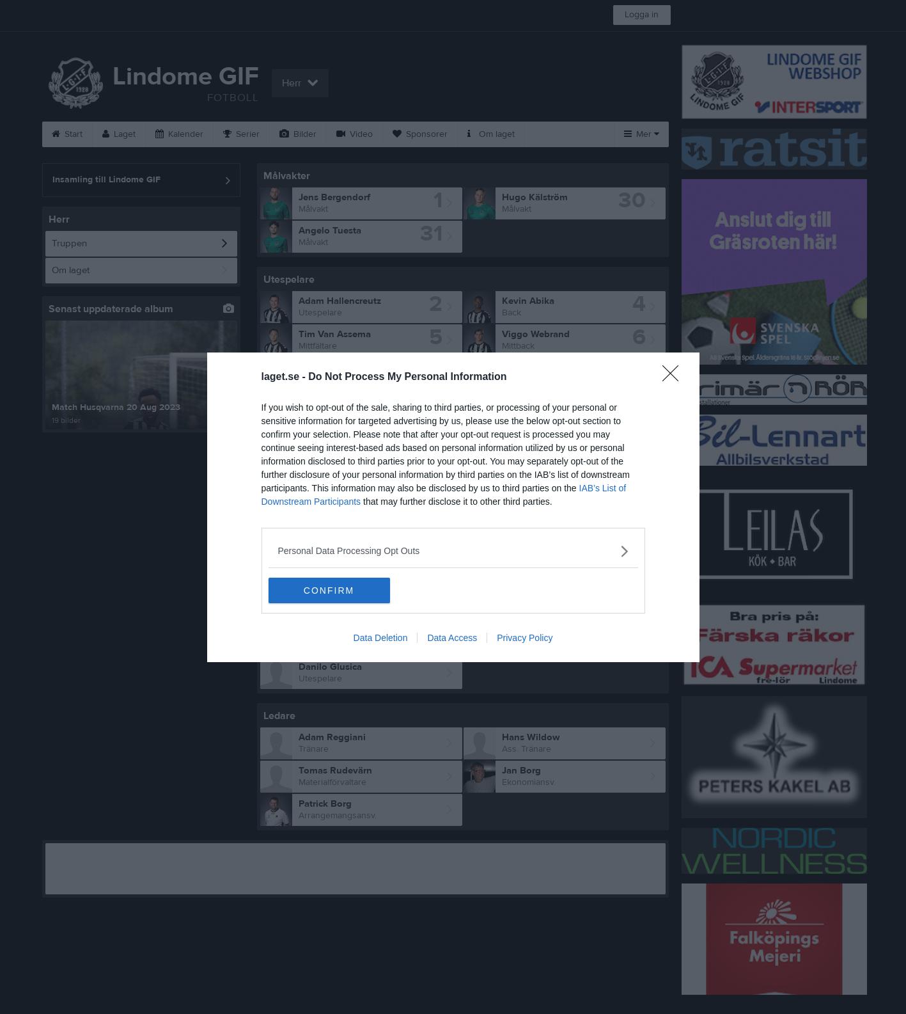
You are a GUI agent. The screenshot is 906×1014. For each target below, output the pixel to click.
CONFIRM (329, 590)
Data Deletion (381, 638)
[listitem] (453, 551)
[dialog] (453, 507)
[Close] (674, 377)
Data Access (452, 638)
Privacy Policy (524, 638)
